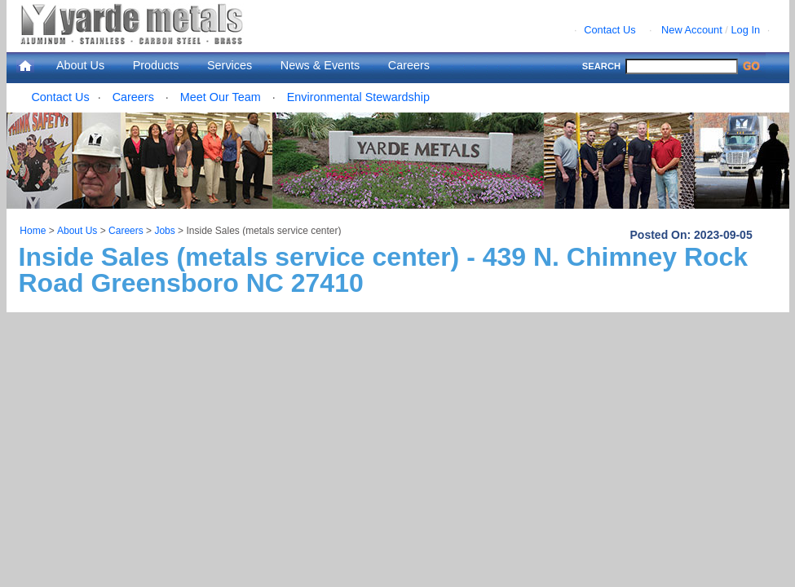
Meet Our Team (220, 97)
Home (33, 230)
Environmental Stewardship (358, 97)
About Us (80, 65)
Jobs (164, 230)
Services (229, 65)
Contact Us (609, 30)
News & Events (320, 65)
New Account (691, 30)
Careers (409, 65)
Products (156, 65)
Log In (745, 30)
